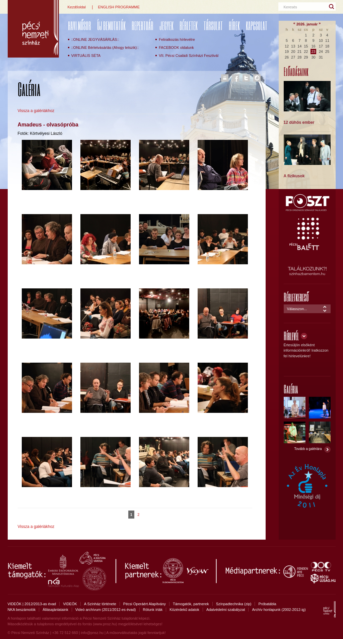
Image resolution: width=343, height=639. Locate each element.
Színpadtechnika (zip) (234, 604)
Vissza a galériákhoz (36, 110)
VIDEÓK (70, 604)
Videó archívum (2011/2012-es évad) (105, 610)
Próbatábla (267, 604)
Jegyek (166, 25)
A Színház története (100, 604)
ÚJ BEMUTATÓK (111, 25)
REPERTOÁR (142, 25)
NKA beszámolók (22, 610)
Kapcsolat (256, 25)
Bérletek (189, 25)
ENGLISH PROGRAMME (119, 7)
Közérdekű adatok (184, 610)
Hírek (234, 25)
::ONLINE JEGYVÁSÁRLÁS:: (95, 39)
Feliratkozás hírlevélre (177, 39)
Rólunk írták (153, 610)
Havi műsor (79, 25)
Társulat (213, 25)
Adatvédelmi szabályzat (225, 610)
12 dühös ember (299, 122)
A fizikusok (294, 176)
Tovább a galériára (308, 449)
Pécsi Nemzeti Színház (33, 29)
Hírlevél (291, 335)
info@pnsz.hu (92, 633)
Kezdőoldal (77, 7)
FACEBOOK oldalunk (176, 47)
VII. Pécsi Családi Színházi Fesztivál (188, 56)
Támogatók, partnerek (191, 604)
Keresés (290, 7)
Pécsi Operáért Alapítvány (144, 604)
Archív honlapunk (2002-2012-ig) (278, 610)
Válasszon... (297, 309)
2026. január (307, 24)
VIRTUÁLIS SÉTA (86, 56)
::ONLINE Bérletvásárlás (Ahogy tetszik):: (105, 47)
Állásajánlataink (55, 610)
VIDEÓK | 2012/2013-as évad (32, 604)
